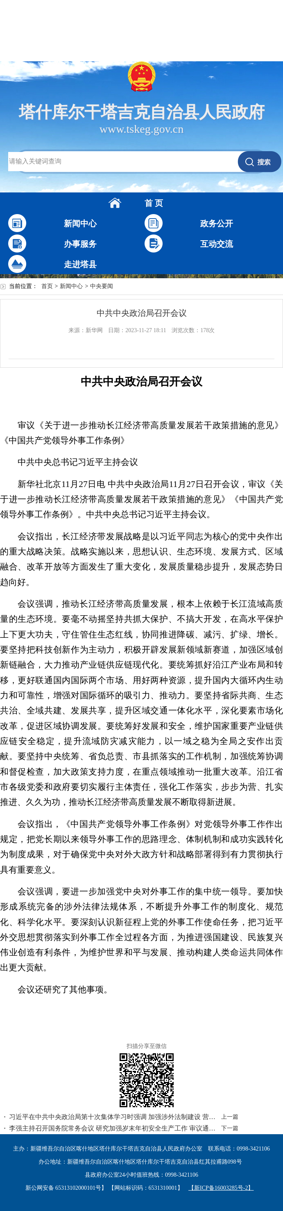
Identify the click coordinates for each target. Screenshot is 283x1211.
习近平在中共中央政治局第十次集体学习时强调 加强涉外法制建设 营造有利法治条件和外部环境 (112, 1116)
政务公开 (216, 223)
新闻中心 (80, 223)
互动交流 (216, 243)
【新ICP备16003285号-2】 (221, 1188)
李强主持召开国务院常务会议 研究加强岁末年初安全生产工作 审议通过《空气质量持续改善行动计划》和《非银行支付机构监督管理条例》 (112, 1128)
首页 (47, 286)
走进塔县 (80, 264)
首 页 (154, 203)
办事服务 (80, 243)
